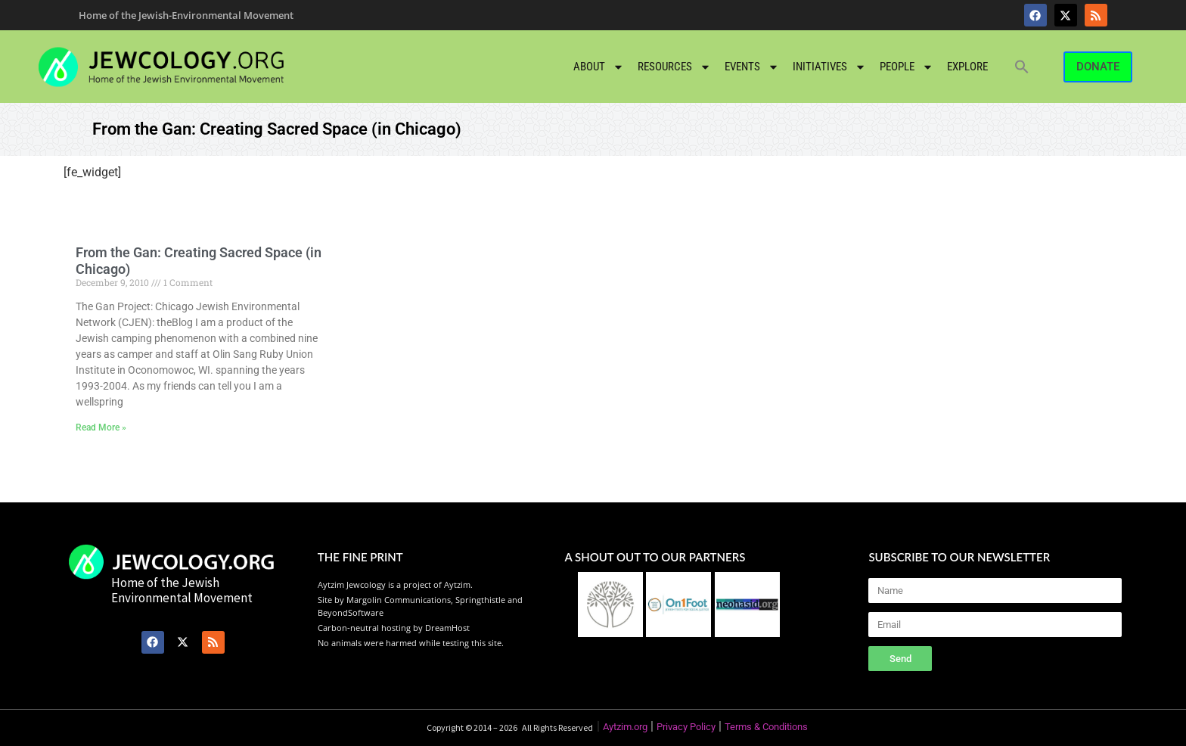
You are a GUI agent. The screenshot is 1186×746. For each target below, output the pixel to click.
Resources (674, 67)
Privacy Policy (686, 726)
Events (752, 67)
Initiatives (829, 67)
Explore (967, 66)
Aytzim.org (625, 726)
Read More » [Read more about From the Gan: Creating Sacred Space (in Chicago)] (101, 427)
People (906, 67)
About (598, 67)
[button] (1022, 66)
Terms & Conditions (766, 726)
